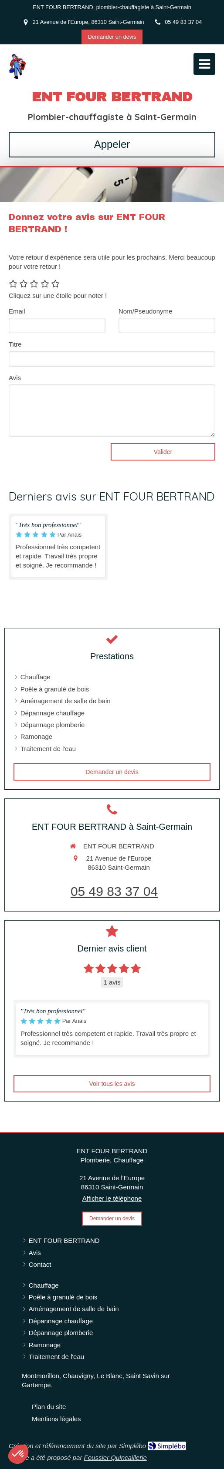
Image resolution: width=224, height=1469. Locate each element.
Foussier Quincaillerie (115, 1457)
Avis (15, 377)
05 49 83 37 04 (114, 891)
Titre (15, 344)
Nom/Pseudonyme (145, 311)
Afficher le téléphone (112, 1198)
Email (17, 311)
